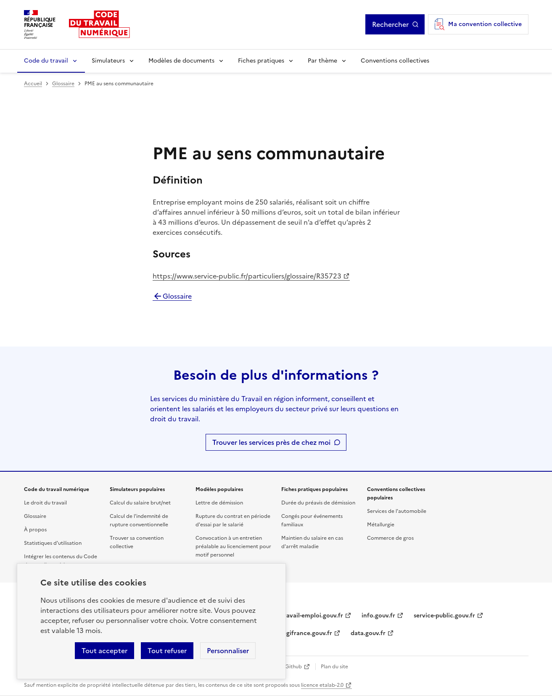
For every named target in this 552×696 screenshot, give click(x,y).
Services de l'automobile (396, 511)
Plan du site (334, 666)
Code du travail (46, 60)
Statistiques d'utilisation (53, 543)
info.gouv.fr (378, 615)
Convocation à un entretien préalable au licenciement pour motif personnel (233, 546)
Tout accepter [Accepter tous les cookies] (104, 651)
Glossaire (63, 83)
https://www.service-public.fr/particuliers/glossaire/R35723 (247, 276)
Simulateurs (108, 60)
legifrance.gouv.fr (306, 633)
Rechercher (390, 24)
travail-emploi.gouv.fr (312, 615)
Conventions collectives (395, 60)
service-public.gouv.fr (444, 615)
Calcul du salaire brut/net (140, 503)
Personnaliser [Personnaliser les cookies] (228, 651)
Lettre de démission (219, 503)
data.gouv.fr (368, 633)
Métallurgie (380, 524)
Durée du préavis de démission (318, 503)
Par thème (322, 60)
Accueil (33, 83)
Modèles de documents (181, 60)
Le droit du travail (45, 503)
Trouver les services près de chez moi (271, 442)
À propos (35, 529)
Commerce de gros (390, 538)
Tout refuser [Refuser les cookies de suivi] (167, 651)
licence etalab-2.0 (322, 685)
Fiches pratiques (261, 60)
